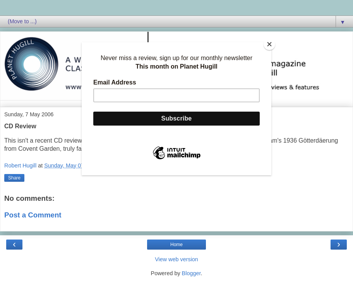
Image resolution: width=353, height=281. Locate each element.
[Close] (269, 44)
